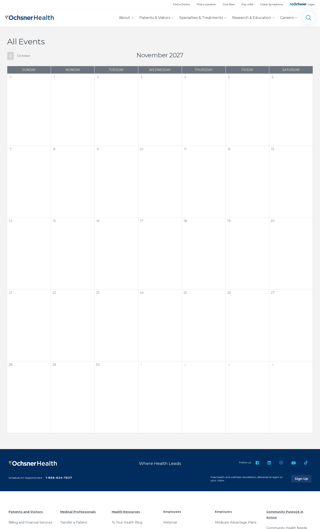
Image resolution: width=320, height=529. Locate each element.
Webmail (170, 522)
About (124, 18)
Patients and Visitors (26, 511)
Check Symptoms (271, 4)
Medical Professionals (78, 511)
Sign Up (303, 478)
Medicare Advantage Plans (235, 522)
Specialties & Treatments (201, 18)
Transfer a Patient (73, 522)
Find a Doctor (181, 4)
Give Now (229, 4)
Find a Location (206, 4)
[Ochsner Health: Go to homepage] (29, 17)
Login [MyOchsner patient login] (311, 4)
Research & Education (251, 18)
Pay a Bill (247, 4)
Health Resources (126, 511)
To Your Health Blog (127, 522)
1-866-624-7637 (58, 477)
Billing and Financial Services (30, 522)
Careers (287, 18)
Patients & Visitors (154, 18)
